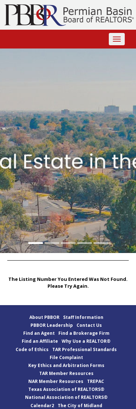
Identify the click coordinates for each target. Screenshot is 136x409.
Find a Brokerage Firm (84, 333)
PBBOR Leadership (51, 325)
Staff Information (83, 317)
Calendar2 (42, 405)
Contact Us (89, 325)
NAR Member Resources (55, 381)
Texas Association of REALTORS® (66, 389)
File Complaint (66, 357)
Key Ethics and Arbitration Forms (66, 365)
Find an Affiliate (40, 341)
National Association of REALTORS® (66, 397)
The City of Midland (80, 405)
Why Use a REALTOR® (86, 341)
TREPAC (95, 381)
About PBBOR (44, 317)
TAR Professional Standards (84, 349)
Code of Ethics (32, 349)
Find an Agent (39, 333)
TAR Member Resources (66, 373)
